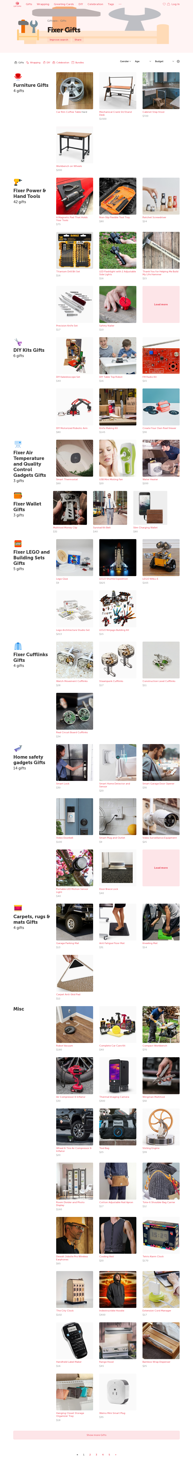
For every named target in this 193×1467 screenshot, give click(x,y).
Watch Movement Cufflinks (72, 681)
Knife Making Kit (108, 428)
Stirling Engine (151, 1148)
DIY (80, 4)
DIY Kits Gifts (28, 350)
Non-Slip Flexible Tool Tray (114, 217)
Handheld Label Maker (69, 1361)
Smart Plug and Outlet (112, 837)
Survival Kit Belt (102, 527)
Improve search (59, 39)
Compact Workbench (155, 1045)
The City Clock (65, 1310)
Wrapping (43, 4)
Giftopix (17, 4)
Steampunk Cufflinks (111, 681)
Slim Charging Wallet (145, 527)
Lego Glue (62, 578)
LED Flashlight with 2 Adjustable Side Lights (117, 273)
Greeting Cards (64, 4)
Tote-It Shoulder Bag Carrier (159, 1202)
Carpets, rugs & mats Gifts (31, 919)
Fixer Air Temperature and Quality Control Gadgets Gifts (29, 464)
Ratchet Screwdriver (154, 217)
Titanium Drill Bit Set (68, 271)
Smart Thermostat (67, 479)
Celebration (95, 4)
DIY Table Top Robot (111, 376)
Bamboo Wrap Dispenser (156, 1361)
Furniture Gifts (30, 85)
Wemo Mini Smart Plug (112, 1413)
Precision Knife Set (67, 325)
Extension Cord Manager (157, 1310)
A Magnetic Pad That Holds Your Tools (72, 219)
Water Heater (150, 479)
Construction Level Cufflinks (159, 681)
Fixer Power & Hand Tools (29, 193)
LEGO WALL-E (150, 578)
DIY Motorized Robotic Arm (72, 428)
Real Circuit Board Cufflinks (72, 732)
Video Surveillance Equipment (160, 837)
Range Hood (106, 1361)
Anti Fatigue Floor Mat (112, 943)
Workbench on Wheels (69, 166)
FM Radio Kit (150, 376)
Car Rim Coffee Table (69, 111)
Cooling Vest (106, 1256)
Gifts (29, 4)
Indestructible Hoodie (111, 1310)
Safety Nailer (106, 325)
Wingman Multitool (154, 1096)
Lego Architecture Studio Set (73, 630)
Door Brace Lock (108, 889)
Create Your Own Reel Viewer (159, 428)
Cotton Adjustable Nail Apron (116, 1202)
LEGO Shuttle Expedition (113, 578)
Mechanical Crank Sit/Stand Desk (115, 113)
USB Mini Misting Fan (111, 479)
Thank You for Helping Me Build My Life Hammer (160, 273)
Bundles (77, 62)
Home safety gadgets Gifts (29, 760)
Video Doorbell (64, 837)
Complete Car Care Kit (112, 1045)
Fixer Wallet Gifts (27, 506)
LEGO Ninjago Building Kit (114, 630)
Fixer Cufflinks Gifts (30, 657)
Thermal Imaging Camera (114, 1096)
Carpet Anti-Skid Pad (68, 994)
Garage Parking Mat (67, 943)
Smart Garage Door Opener (158, 783)
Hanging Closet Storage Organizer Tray (70, 1414)
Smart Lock (62, 783)
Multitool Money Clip (65, 527)
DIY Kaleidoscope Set (68, 376)
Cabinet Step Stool (153, 111)
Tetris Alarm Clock (153, 1256)
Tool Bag (104, 1148)
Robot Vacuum (64, 1045)
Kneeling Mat (150, 943)
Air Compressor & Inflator (70, 1096)
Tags (111, 4)
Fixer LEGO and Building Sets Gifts (31, 557)
